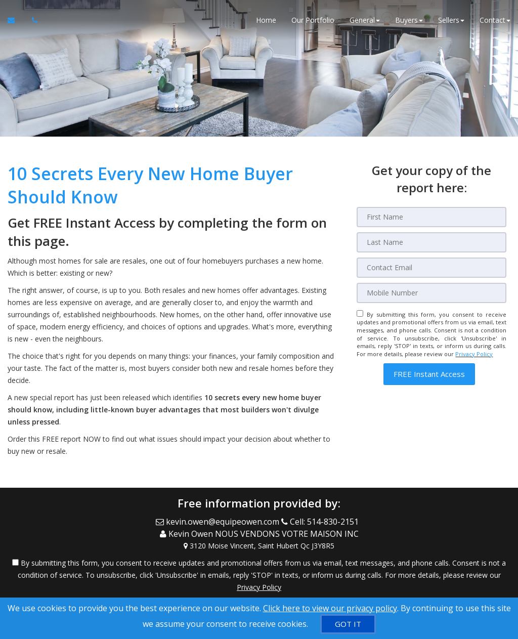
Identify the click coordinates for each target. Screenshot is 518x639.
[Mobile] (431, 293)
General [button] (365, 20)
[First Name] (431, 217)
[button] (429, 374)
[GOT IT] (348, 624)
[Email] (431, 268)
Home (266, 20)
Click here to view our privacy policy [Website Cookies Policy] (330, 608)
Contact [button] (495, 20)
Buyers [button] (409, 20)
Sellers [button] (451, 20)
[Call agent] (31, 20)
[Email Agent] (16, 20)
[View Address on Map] (259, 545)
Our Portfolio (312, 20)
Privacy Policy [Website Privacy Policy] (474, 354)
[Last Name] (431, 242)
